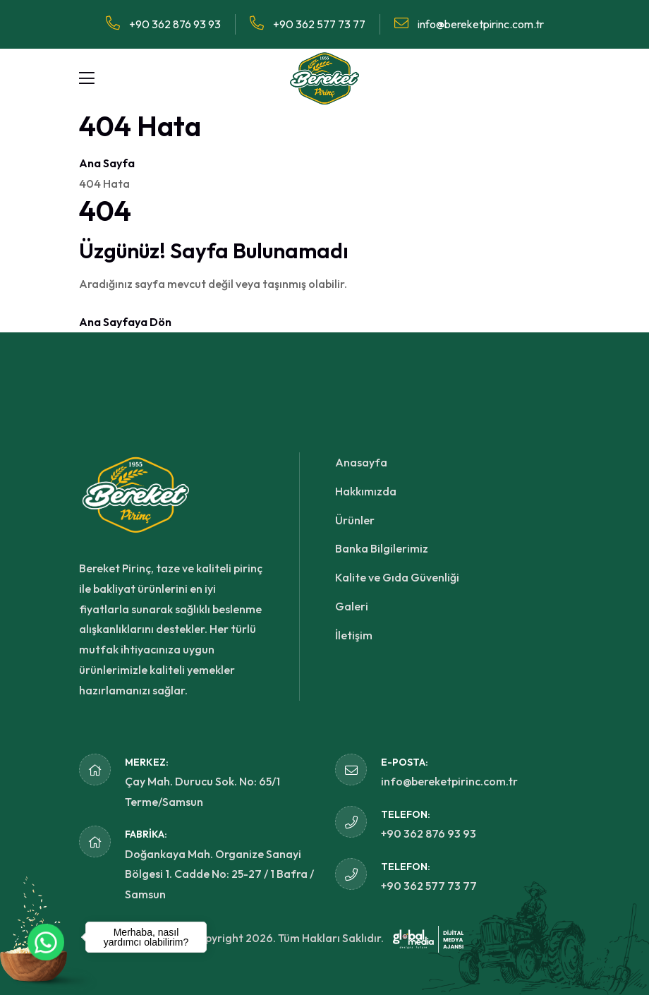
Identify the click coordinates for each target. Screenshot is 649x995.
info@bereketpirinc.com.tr (469, 23)
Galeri (351, 606)
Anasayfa (361, 462)
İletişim (353, 635)
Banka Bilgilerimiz (381, 548)
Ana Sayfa (107, 163)
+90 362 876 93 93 (163, 23)
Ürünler (355, 520)
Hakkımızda (365, 491)
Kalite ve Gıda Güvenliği (397, 577)
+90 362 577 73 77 (307, 23)
